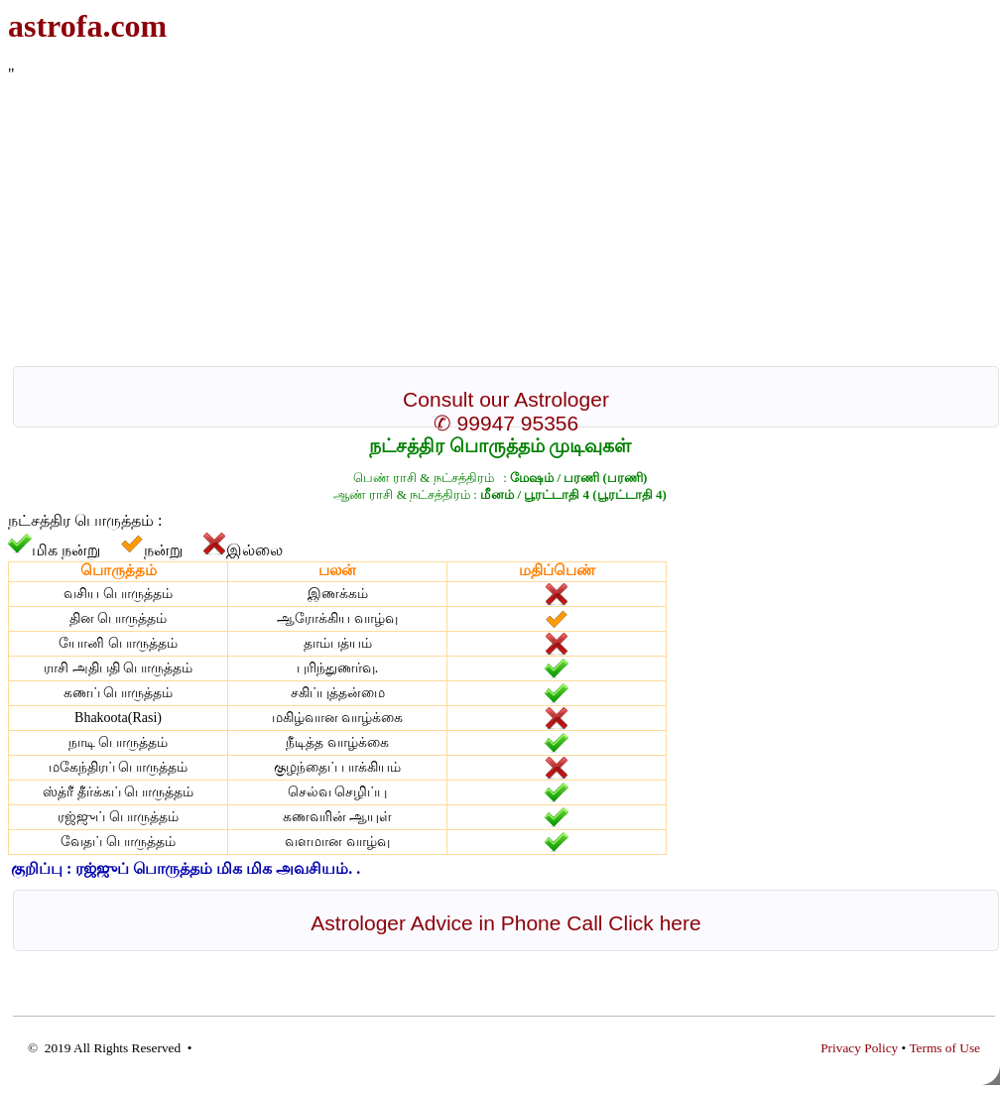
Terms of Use (944, 1047)
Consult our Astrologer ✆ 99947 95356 (506, 411)
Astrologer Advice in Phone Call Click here (505, 922)
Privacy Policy (859, 1047)
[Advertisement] (481, 222)
